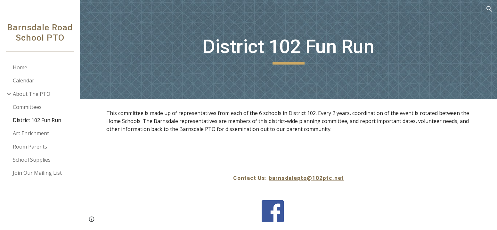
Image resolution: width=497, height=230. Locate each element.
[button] (489, 9)
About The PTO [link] (31, 93)
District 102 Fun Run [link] (37, 120)
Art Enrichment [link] (31, 133)
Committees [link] (27, 107)
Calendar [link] (23, 80)
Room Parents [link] (30, 146)
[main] (288, 49)
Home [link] (20, 67)
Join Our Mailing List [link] (37, 172)
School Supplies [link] (32, 159)
